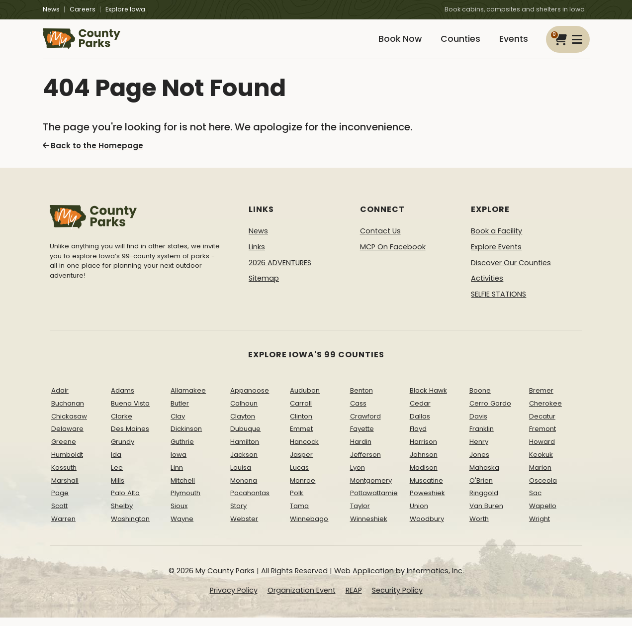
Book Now (388, 43)
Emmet (301, 437)
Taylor (360, 514)
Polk (296, 501)
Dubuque (245, 437)
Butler (180, 412)
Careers (82, 9)
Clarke (121, 424)
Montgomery (371, 488)
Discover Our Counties (511, 271)
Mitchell (183, 488)
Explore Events (496, 255)
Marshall (65, 488)
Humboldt (67, 463)
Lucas (299, 476)
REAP (354, 599)
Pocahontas (250, 501)
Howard (542, 450)
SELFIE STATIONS (498, 303)
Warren (63, 527)
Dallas (420, 424)
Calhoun (244, 412)
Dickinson (186, 437)
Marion (540, 476)
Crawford (365, 424)
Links (257, 255)
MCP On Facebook (393, 255)
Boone (480, 399)
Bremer (541, 399)
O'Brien (481, 488)
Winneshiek (368, 527)
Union (419, 514)
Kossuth (64, 476)
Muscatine (426, 488)
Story (238, 514)
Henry (478, 450)
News (51, 9)
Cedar (420, 412)
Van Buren (486, 514)
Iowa (178, 463)
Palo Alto (125, 501)
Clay (178, 424)
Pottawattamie (374, 501)
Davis (478, 424)
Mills (117, 488)
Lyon (357, 476)
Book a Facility (496, 239)
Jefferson (365, 463)
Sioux (179, 514)
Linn (177, 476)
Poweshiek (427, 501)
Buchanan (67, 412)
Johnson (424, 463)
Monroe (302, 488)
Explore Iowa (125, 9)
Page (60, 501)
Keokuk (541, 463)
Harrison (423, 450)
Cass (358, 412)
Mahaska (484, 476)
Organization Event (302, 599)
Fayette (362, 437)
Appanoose (249, 399)
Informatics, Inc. (435, 579)
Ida (116, 463)
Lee (117, 476)
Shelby (122, 514)
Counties (454, 43)
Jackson (244, 463)
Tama (299, 514)
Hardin (360, 450)
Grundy (122, 450)
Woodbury (427, 527)
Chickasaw (69, 424)
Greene (63, 450)
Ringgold (483, 501)
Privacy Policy (234, 599)
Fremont (542, 437)
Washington (130, 527)
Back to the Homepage (90, 154)
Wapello (542, 514)
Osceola (543, 488)
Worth (479, 527)
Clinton (301, 424)
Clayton (242, 424)
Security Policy (397, 599)
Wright (539, 527)
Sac (535, 501)
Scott (59, 514)
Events (512, 43)
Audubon (305, 399)
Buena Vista (130, 412)
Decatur (542, 424)
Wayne (182, 527)
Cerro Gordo (490, 412)
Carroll (301, 412)
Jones (479, 463)
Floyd (418, 437)
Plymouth (185, 501)
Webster (244, 527)
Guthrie (182, 450)
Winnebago (309, 527)
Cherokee (545, 412)
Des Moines (130, 437)
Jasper (301, 463)
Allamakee (188, 399)
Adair (60, 399)
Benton (361, 399)
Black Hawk (428, 399)
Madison (424, 476)
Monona (243, 488)
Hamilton (244, 450)
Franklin (481, 437)
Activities (487, 287)
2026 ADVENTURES (280, 271)
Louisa (240, 476)
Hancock (304, 450)
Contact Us (380, 239)
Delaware (67, 437)
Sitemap (264, 287)
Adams (122, 399)
